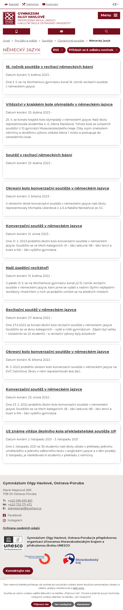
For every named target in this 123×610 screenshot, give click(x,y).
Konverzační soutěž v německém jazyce (44, 226)
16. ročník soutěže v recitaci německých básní (49, 66)
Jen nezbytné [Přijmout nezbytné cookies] (63, 604)
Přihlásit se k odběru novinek (94, 50)
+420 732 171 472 (20, 504)
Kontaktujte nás (18, 571)
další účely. (79, 588)
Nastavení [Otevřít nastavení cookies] (83, 604)
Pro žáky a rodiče (26, 40)
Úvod (6, 40)
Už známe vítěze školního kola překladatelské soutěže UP (61, 431)
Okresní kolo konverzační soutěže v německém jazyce (57, 188)
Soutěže (47, 40)
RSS (58, 50)
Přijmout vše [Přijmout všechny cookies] (41, 604)
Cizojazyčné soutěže (71, 40)
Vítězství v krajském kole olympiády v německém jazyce (59, 104)
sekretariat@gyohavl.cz (24, 508)
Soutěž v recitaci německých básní (39, 155)
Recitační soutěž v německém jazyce (41, 309)
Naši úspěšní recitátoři (27, 267)
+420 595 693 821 (20, 500)
